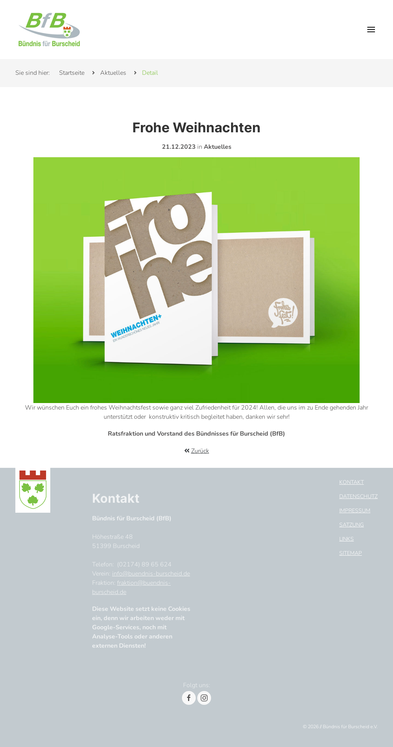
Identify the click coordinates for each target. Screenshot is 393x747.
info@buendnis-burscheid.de (151, 573)
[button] (371, 29)
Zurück (200, 451)
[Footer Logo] (32, 489)
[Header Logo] (49, 29)
